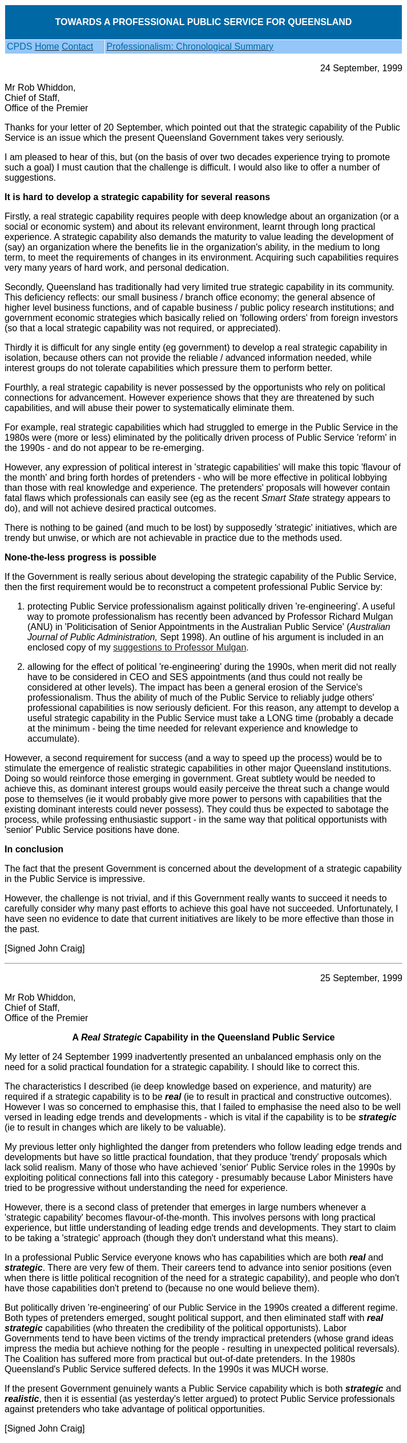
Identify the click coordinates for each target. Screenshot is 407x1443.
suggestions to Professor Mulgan (179, 647)
